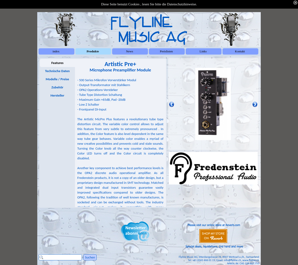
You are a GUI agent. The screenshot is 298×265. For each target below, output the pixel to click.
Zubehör (57, 87)
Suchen (90, 257)
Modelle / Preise (57, 79)
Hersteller (57, 95)
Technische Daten (57, 71)
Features (57, 63)
